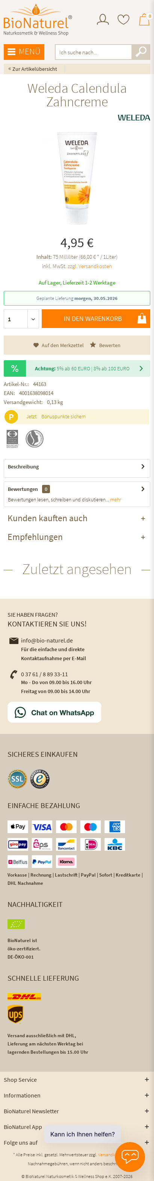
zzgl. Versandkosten (90, 266)
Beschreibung (23, 466)
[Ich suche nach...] (102, 52)
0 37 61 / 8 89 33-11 (38, 674)
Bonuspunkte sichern (63, 416)
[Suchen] (140, 52)
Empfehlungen (35, 537)
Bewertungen (23, 489)
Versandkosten (111, 1154)
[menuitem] (103, 20)
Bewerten (105, 345)
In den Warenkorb (105, 318)
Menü (24, 52)
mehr (115, 499)
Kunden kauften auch (48, 518)
